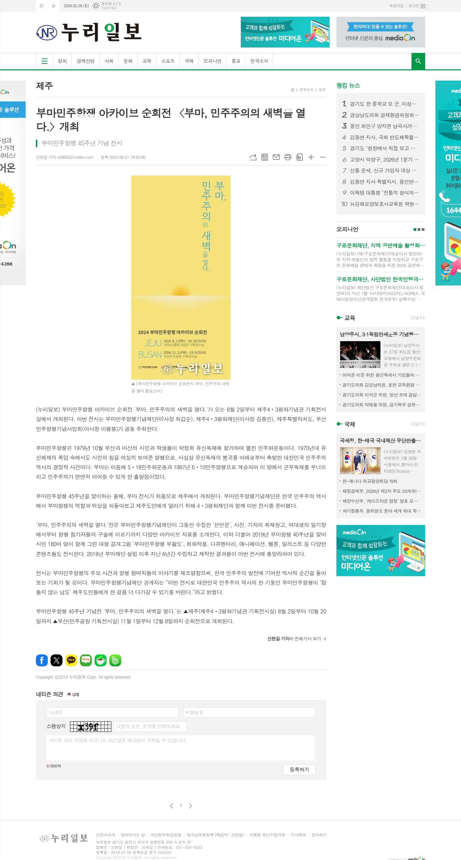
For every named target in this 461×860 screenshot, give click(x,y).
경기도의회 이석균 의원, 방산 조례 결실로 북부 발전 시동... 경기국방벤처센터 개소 (382, 394)
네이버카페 (101, 660)
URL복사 (253, 157)
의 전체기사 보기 (294, 638)
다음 (190, 806)
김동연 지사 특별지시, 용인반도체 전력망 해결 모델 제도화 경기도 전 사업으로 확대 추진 (385, 181)
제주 (322, 89)
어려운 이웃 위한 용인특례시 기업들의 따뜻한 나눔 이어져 (382, 375)
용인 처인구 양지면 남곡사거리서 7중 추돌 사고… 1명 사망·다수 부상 (385, 126)
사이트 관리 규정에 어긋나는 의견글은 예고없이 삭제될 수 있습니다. (118, 740)
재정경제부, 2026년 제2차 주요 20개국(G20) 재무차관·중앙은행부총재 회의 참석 (382, 491)
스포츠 (167, 60)
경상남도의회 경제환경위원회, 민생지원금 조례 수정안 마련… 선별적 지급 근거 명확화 (385, 115)
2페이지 (419, 229)
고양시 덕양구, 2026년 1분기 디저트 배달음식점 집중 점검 (385, 159)
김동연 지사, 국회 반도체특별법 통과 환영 (385, 137)
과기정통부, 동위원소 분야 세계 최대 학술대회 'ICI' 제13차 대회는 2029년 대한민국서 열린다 (382, 511)
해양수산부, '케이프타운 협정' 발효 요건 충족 (382, 501)
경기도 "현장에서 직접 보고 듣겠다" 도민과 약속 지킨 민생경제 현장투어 (385, 148)
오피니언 (213, 60)
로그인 (413, 5)
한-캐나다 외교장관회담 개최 (370, 481)
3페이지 (423, 229)
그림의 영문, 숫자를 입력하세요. (148, 726)
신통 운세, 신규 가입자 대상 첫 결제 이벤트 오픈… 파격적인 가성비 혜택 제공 (385, 170)
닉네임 (55, 712)
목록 (264, 157)
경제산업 (85, 60)
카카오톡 (71, 660)
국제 (188, 60)
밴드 (115, 660)
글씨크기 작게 (322, 157)
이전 (172, 806)
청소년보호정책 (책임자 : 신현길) (215, 834)
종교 (235, 60)
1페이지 (415, 229)
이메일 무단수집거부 (267, 834)
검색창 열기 (418, 61)
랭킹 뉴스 (348, 85)
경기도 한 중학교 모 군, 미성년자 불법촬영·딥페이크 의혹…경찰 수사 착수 (385, 103)
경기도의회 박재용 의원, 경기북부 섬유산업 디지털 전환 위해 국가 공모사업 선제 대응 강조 (382, 404)
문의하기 (319, 834)
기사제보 (298, 834)
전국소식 (259, 60)
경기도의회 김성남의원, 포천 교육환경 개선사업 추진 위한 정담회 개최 (382, 385)
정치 (62, 60)
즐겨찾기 (53, 6)
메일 (276, 157)
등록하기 (299, 769)
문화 (127, 60)
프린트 (287, 157)
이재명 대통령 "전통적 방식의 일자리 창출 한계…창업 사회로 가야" (385, 192)
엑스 (56, 660)
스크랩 (299, 157)
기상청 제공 (108, 8)
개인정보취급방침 (165, 834)
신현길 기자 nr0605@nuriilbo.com (65, 157)
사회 (108, 60)
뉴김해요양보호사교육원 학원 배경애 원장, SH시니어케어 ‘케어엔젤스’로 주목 (385, 203)
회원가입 (397, 5)
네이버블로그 (86, 660)
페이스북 (42, 660)
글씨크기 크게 (311, 157)
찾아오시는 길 (133, 834)
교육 (146, 60)
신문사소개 (105, 834)
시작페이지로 (41, 6)
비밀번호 (194, 712)
